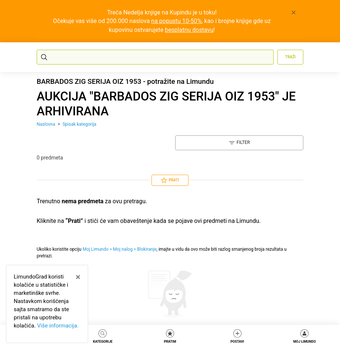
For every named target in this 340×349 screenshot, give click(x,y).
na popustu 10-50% (176, 20)
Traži (290, 57)
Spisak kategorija (79, 124)
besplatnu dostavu (189, 29)
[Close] (293, 13)
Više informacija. (58, 325)
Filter (239, 143)
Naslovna (46, 124)
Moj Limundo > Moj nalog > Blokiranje (120, 249)
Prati (170, 180)
